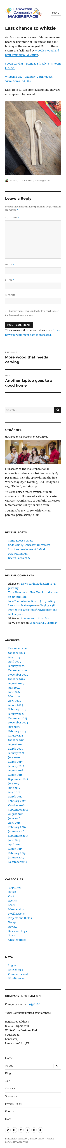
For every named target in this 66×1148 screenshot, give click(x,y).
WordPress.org (17, 978)
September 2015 (18, 835)
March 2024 (15, 705)
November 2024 (18, 674)
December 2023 (17, 718)
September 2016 (18, 809)
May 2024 (14, 696)
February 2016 (17, 827)
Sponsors (11, 1096)
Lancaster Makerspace (16, 1138)
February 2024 (17, 709)
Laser (11, 904)
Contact (10, 1088)
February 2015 (17, 853)
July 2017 (13, 783)
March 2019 (15, 761)
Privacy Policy (13, 1103)
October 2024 (16, 679)
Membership (16, 909)
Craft (11, 896)
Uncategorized (42, 180)
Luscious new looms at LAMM (26, 549)
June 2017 (14, 787)
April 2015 (14, 844)
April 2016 (14, 822)
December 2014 (17, 861)
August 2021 (15, 744)
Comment (12, 217)
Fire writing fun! (18, 553)
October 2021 (16, 739)
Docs (8, 1119)
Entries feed (15, 969)
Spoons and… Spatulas (35, 618)
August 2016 (16, 814)
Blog (8, 1073)
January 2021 (16, 753)
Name (9, 264)
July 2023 (14, 726)
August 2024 (16, 683)
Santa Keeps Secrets (20, 540)
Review (12, 926)
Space (11, 935)
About (9, 1065)
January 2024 (16, 713)
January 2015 (16, 857)
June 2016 (14, 818)
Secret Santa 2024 (19, 558)
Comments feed (18, 974)
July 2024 (14, 687)
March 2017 (15, 796)
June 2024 (14, 692)
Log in (12, 965)
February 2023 (17, 731)
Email (9, 280)
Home (9, 1058)
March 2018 (15, 774)
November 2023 (18, 722)
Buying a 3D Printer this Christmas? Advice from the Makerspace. (32, 610)
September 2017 (18, 779)
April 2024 (14, 700)
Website (10, 295)
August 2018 (15, 770)
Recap (12, 922)
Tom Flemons (16, 592)
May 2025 (14, 657)
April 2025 (14, 661)
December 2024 (18, 670)
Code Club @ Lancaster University (29, 544)
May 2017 (14, 792)
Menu (55, 13)
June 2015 (14, 840)
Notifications (16, 913)
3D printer (14, 887)
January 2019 (16, 766)
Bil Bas (12, 180)
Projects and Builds (20, 918)
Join (7, 1080)
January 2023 (16, 735)
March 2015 (15, 848)
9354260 (34, 1004)
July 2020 (14, 757)
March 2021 (15, 748)
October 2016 (16, 805)
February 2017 (17, 800)
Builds (12, 891)
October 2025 (16, 652)
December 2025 (18, 648)
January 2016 (16, 831)
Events (12, 900)
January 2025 (16, 665)
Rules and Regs (17, 931)
